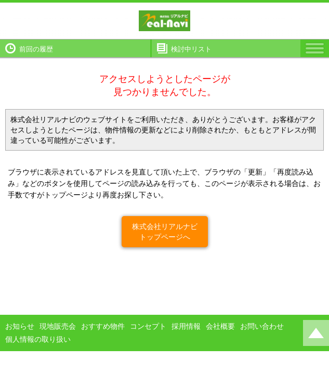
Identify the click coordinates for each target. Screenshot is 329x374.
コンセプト (148, 326)
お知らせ (19, 326)
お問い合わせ (262, 326)
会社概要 (220, 326)
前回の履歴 (36, 49)
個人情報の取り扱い (38, 339)
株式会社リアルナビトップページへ (165, 231)
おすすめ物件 (103, 326)
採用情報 (186, 326)
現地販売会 (58, 326)
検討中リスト (191, 49)
